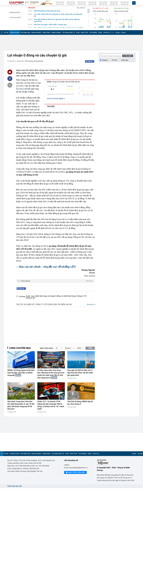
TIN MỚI (51, 106)
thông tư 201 (31, 298)
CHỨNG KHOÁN (14, 32)
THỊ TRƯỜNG (93, 32)
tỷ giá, (28, 296)
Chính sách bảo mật (14, 486)
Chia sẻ (89, 61)
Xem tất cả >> (91, 304)
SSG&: (63, 82)
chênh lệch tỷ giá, (41, 296)
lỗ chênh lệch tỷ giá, (69, 296)
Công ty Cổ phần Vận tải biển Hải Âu (53, 304)
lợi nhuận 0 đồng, (54, 296)
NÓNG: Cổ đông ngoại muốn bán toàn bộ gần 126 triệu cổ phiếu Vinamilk (20, 372)
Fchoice (123, 32)
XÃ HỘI (6, 32)
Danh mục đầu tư (14, 17)
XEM (90, 348)
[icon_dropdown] (134, 3)
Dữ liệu (118, 32)
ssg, (32, 296)
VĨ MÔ (78, 32)
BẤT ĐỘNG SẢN (25, 32)
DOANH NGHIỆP (36, 32)
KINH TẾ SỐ (84, 32)
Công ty (105, 60)
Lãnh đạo (124, 60)
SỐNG (100, 32)
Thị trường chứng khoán (34, 61)
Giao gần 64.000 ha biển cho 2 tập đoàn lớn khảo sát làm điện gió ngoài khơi (80, 372)
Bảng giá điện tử (14, 12)
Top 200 (139, 454)
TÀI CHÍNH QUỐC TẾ (68, 32)
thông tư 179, (82, 296)
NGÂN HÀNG (46, 32)
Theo (55, 281)
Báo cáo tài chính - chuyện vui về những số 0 (47, 266)
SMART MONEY (56, 32)
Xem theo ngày (46, 348)
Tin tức (114, 60)
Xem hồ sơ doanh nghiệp (56, 98)
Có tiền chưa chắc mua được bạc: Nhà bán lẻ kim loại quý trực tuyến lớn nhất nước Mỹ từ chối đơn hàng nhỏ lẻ (50, 374)
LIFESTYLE (106, 32)
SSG (22, 89)
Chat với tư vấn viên (75, 472)
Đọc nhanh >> (81, 8)
